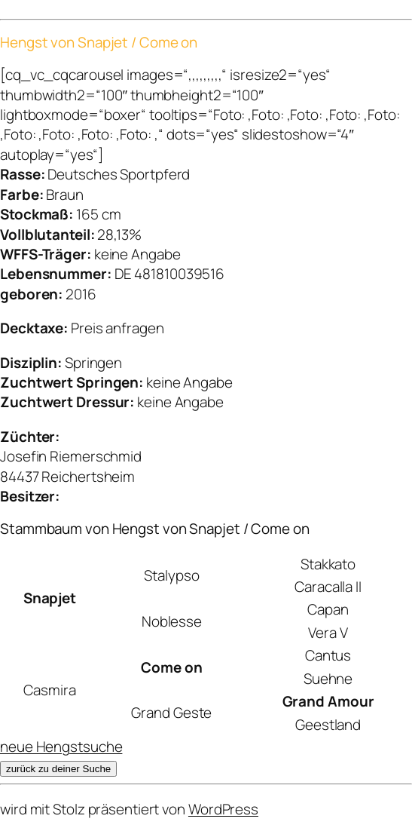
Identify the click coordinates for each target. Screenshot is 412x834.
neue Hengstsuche (61, 746)
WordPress (223, 809)
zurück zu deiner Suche (58, 768)
